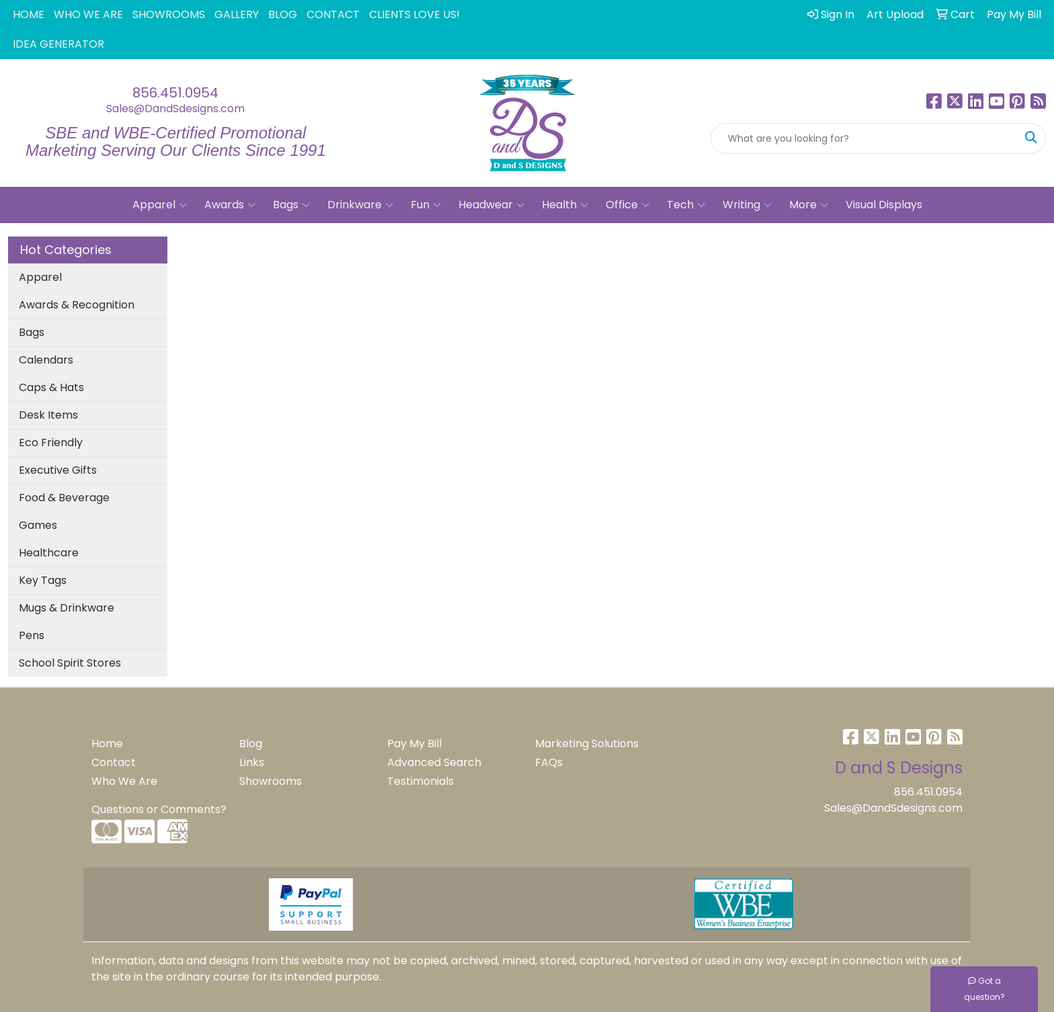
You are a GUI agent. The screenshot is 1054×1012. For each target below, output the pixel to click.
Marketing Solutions (587, 743)
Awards (229, 205)
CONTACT (333, 14)
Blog (250, 743)
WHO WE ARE (88, 14)
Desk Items (48, 415)
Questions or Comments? (159, 809)
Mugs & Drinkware (66, 608)
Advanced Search (434, 762)
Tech (686, 205)
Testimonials (420, 781)
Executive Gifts (58, 470)
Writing (747, 205)
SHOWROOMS (168, 14)
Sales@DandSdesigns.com (175, 108)
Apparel (159, 205)
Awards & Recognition (76, 304)
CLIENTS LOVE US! (414, 14)
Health (565, 205)
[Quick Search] (864, 138)
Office (627, 205)
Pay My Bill (414, 743)
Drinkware (360, 205)
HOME (28, 14)
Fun (426, 205)
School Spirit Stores (70, 663)
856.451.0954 (175, 92)
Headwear (491, 205)
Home (107, 743)
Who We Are (124, 781)
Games (38, 525)
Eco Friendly (51, 442)
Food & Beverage (64, 497)
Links (251, 762)
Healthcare (49, 552)
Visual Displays (884, 204)
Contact (113, 762)
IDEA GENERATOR (58, 44)
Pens (31, 635)
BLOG (282, 14)
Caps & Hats (51, 387)
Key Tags (43, 580)
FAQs (549, 762)
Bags (291, 205)
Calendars (46, 360)
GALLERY (236, 14)
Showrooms (270, 781)
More (808, 205)
